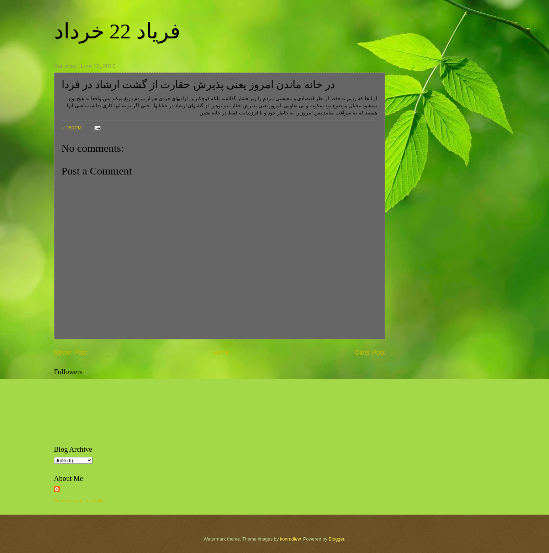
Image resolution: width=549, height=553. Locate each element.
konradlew (290, 539)
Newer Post (70, 352)
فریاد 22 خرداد (117, 31)
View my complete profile (79, 500)
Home (220, 352)
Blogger (336, 539)
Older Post (369, 352)
